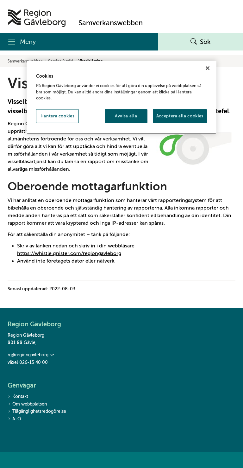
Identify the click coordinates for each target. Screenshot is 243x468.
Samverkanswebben (25, 61)
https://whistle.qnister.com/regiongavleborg (69, 253)
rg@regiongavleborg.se (31, 354)
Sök (200, 42)
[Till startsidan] (36, 18)
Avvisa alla (126, 115)
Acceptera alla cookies (179, 115)
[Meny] (79, 41)
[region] (121, 97)
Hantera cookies (57, 115)
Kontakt (18, 397)
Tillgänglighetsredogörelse (37, 411)
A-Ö (14, 419)
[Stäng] (208, 68)
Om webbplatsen (27, 404)
